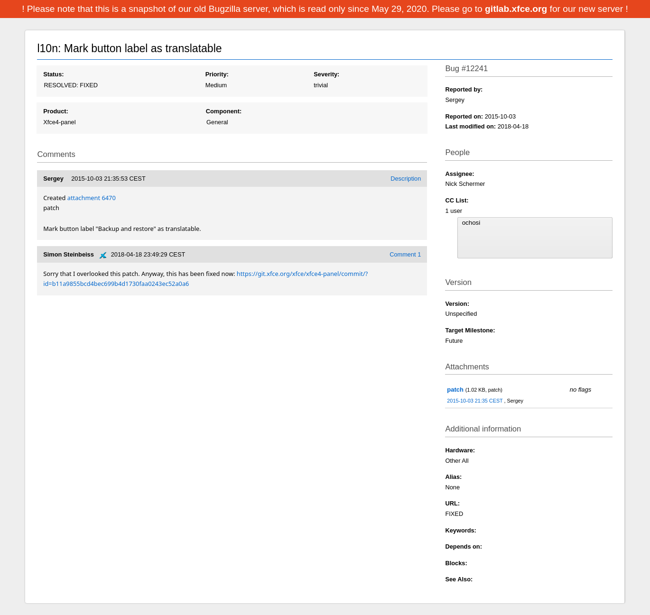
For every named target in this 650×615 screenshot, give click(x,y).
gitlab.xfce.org (517, 9)
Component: (223, 111)
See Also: (459, 579)
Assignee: (459, 173)
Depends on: (463, 546)
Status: (53, 74)
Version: (457, 303)
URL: (452, 503)
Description (405, 178)
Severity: (326, 74)
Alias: (453, 476)
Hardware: (460, 450)
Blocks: (456, 563)
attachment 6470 (91, 197)
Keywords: (460, 530)
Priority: (217, 74)
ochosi (535, 223)
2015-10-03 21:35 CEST (475, 401)
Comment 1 (405, 254)
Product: (55, 111)
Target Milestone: (470, 330)
